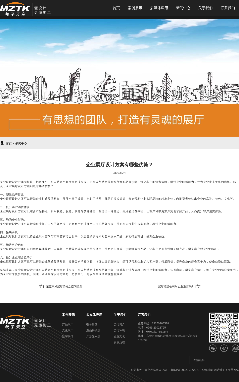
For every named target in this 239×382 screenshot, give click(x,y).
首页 (116, 8)
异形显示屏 (93, 336)
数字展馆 (67, 336)
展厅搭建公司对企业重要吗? (175, 286)
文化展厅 (67, 330)
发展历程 (119, 342)
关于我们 (205, 8)
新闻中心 (183, 8)
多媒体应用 (159, 8)
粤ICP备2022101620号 (184, 369)
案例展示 (135, 8)
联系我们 (228, 8)
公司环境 (119, 330)
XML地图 (207, 369)
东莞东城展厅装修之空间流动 (64, 286)
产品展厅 (67, 324)
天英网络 (233, 369)
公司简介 (119, 324)
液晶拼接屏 (93, 330)
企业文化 (119, 336)
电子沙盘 (91, 324)
